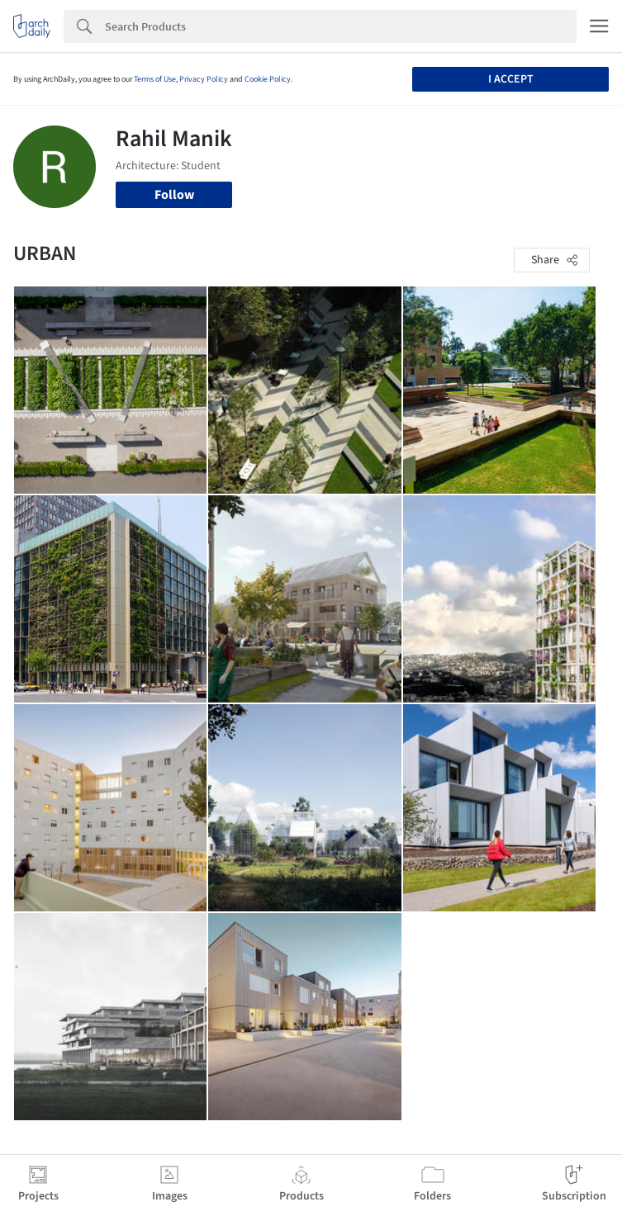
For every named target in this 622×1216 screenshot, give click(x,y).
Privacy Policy (203, 79)
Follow (174, 195)
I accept (511, 79)
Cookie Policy (268, 79)
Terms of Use (155, 79)
